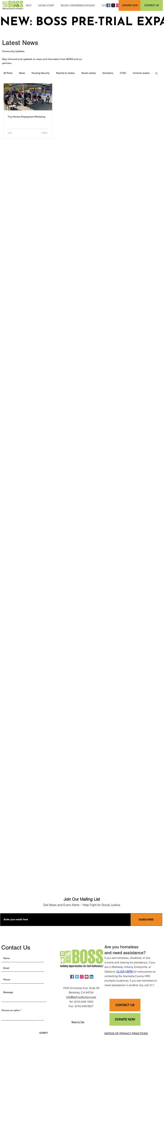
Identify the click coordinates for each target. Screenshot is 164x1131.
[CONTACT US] (151, 5)
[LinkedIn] (91, 977)
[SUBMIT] (43, 1033)
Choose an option (10, 1010)
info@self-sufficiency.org (81, 997)
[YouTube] (86, 977)
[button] (29, 5)
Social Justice (88, 73)
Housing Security (40, 73)
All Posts (8, 73)
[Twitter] (77, 977)
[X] (113, 5)
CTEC (123, 73)
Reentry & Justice (65, 73)
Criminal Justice (141, 73)
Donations (107, 73)
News (22, 73)
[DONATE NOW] (130, 5)
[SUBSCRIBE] (146, 919)
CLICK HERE (125, 971)
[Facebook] (108, 5)
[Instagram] (118, 5)
